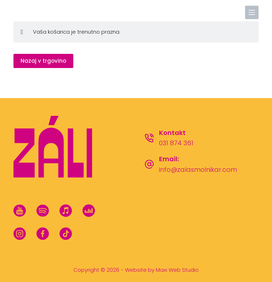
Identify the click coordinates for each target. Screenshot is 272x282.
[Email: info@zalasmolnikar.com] (149, 164)
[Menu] (252, 12)
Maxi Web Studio (177, 269)
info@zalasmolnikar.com (198, 169)
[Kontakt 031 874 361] (149, 138)
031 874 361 (176, 143)
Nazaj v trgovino (43, 60)
